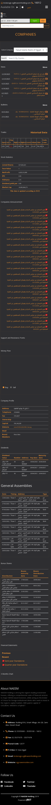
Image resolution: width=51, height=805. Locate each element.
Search (46, 26)
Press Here (17, 434)
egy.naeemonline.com (24, 762)
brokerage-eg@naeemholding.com (17, 3)
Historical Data (39, 132)
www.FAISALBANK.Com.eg (22, 427)
